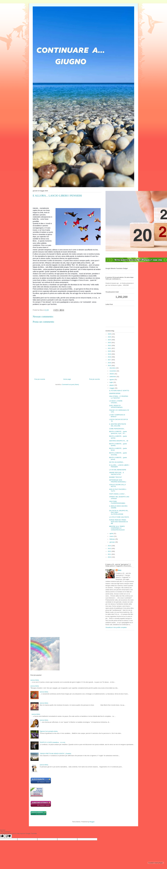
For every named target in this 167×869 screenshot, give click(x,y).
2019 (109, 354)
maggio (112, 388)
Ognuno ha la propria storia (49, 731)
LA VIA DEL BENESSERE (117, 470)
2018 (109, 357)
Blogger (91, 822)
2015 (109, 365)
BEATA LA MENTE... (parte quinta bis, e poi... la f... (118, 432)
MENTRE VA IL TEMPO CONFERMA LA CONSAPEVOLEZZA (117, 528)
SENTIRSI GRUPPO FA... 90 (118, 441)
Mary (119, 570)
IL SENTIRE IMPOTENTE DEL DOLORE (117, 425)
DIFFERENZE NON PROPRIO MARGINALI (117, 481)
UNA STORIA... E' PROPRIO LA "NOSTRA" (118, 397)
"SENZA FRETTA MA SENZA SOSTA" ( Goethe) (55, 753)
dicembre (113, 368)
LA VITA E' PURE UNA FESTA (119, 517)
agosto (112, 379)
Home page (67, 379)
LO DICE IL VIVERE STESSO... (115, 402)
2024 (109, 340)
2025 (109, 337)
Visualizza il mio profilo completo (116, 627)
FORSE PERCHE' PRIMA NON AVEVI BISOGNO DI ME (118, 521)
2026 (109, 334)
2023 (109, 342)
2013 (109, 548)
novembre (113, 371)
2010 (109, 557)
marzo (112, 536)
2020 (109, 351)
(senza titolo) (34, 680)
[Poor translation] (8, 836)
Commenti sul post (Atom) (70, 384)
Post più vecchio (94, 379)
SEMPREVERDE (114, 393)
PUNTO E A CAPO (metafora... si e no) (52, 742)
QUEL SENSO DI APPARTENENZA (116, 406)
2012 (109, 551)
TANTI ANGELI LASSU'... (117, 494)
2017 (109, 360)
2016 (109, 363)
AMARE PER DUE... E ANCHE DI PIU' (116, 473)
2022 (109, 345)
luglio (111, 382)
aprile (112, 533)
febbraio (112, 539)
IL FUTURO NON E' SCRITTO (119, 390)
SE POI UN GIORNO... (116, 462)
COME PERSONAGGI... (117, 429)
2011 (109, 554)
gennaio (112, 542)
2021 (109, 348)
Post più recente (39, 379)
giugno (112, 385)
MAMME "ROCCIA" (115, 477)
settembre (113, 376)
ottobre (112, 374)
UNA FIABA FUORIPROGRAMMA (117, 502)
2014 (109, 546)
